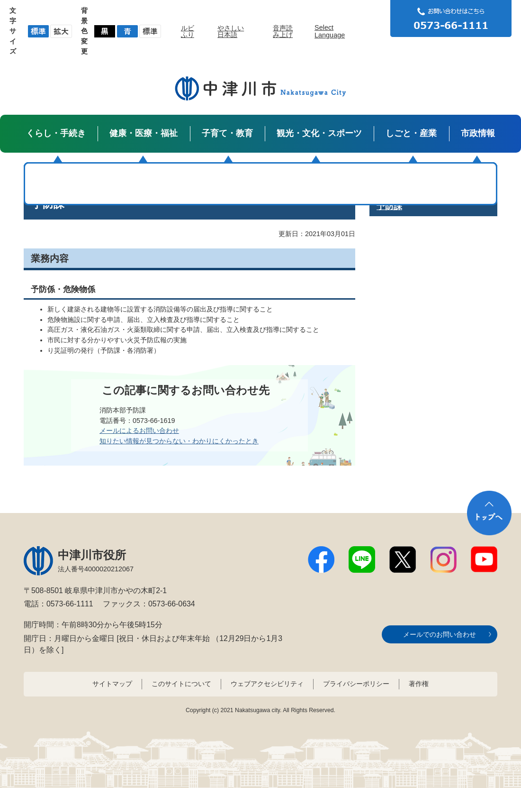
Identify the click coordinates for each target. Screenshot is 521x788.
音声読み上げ (283, 31)
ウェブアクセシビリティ (267, 683)
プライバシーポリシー (356, 683)
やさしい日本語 (230, 31)
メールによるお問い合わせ (139, 430)
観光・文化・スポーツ (319, 133)
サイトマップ (112, 683)
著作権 (419, 683)
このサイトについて (181, 683)
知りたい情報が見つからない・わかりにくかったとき (179, 441)
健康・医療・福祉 (143, 133)
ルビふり (187, 31)
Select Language (329, 31)
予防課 (389, 206)
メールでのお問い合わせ (439, 634)
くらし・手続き (56, 133)
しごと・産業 (411, 133)
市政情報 (478, 133)
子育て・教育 (227, 133)
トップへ (489, 513)
